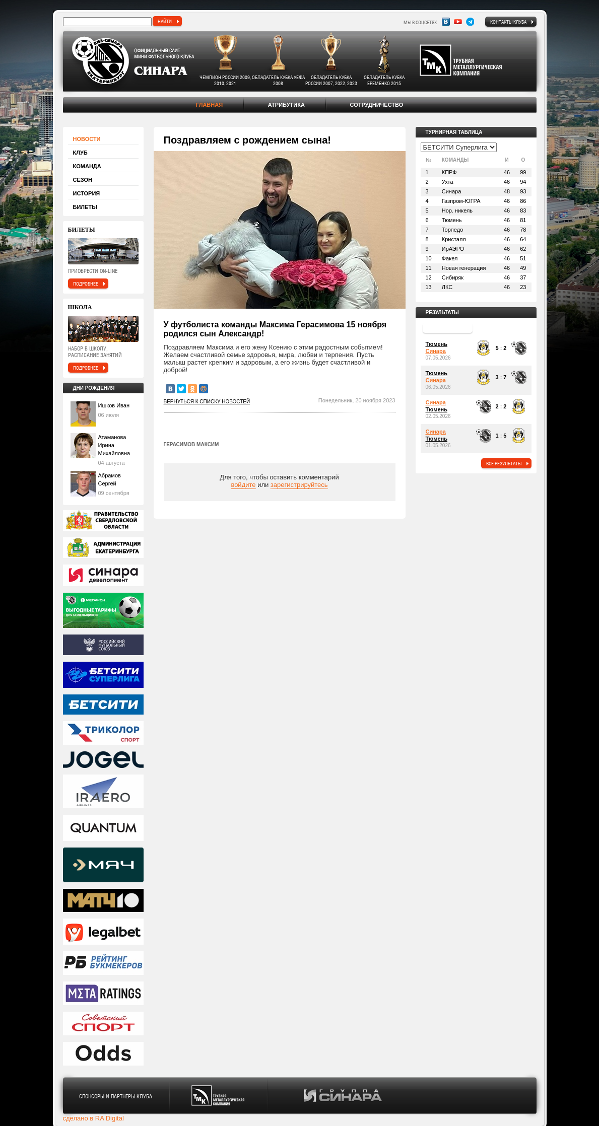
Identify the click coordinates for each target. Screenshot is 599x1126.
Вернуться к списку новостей (207, 401)
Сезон (83, 180)
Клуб (80, 153)
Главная (209, 105)
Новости (87, 139)
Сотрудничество (376, 105)
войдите (243, 484)
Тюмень (436, 344)
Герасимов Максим (191, 444)
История (86, 193)
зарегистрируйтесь (299, 484)
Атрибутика (286, 105)
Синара (436, 351)
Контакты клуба (508, 22)
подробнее (85, 283)
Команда (87, 166)
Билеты (85, 207)
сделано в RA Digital (93, 1118)
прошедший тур (448, 327)
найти (165, 21)
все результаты (503, 463)
